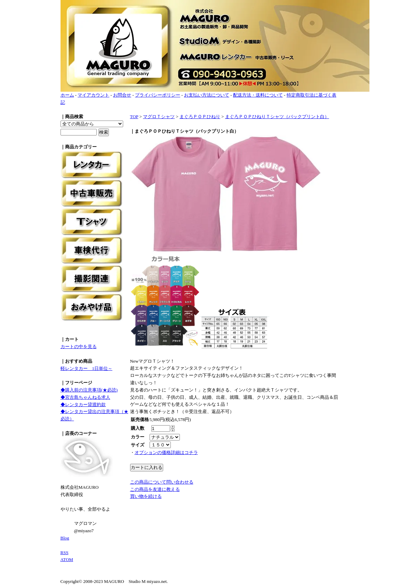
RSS (65, 552)
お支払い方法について (206, 95)
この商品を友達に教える (155, 489)
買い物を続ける (146, 496)
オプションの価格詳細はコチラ (166, 452)
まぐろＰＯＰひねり (199, 116)
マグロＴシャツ (159, 116)
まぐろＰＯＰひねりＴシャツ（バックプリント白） (277, 116)
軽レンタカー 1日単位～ (87, 368)
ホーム (67, 95)
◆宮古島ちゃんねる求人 (85, 397)
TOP (134, 116)
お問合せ (122, 95)
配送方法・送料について (258, 95)
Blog (65, 538)
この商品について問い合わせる (161, 482)
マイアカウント (93, 95)
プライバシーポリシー (157, 95)
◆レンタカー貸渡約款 (83, 404)
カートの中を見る (79, 346)
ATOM (67, 559)
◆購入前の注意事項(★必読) (89, 390)
